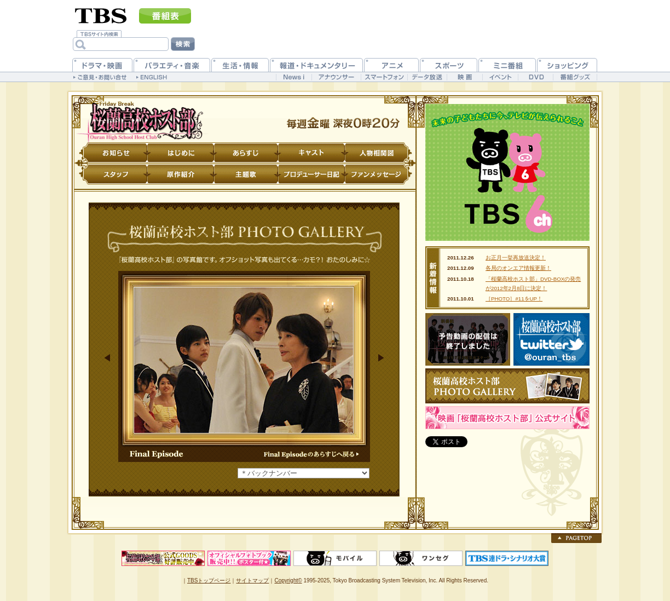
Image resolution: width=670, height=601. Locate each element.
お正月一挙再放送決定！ (516, 258)
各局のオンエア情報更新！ (518, 268)
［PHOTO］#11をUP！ (514, 299)
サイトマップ (252, 580)
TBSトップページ (208, 580)
